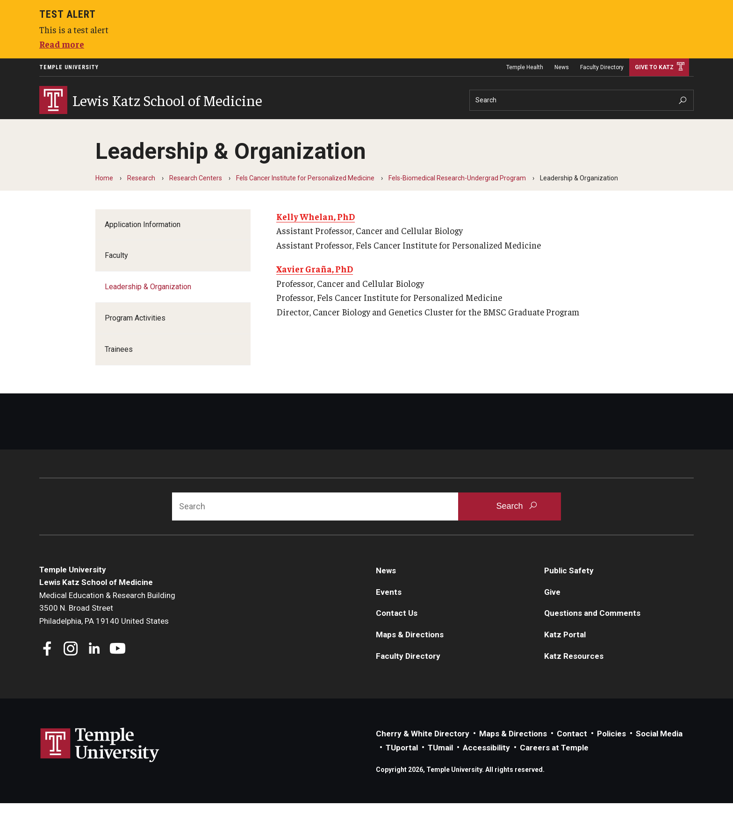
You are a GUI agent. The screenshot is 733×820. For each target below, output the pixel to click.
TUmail (440, 764)
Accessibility (486, 764)
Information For (378, 126)
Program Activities (135, 334)
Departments (442, 126)
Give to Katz (654, 67)
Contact (572, 750)
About (54, 126)
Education (103, 126)
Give (552, 608)
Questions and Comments (592, 630)
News (561, 67)
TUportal (402, 764)
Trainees (119, 366)
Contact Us (396, 630)
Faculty (116, 272)
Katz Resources (574, 672)
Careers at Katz (305, 126)
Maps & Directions (410, 651)
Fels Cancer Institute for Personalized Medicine (305, 195)
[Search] (581, 100)
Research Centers (195, 195)
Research (157, 126)
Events (389, 608)
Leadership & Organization (148, 303)
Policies (611, 750)
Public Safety (569, 587)
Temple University (69, 67)
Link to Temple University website (100, 762)
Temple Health (524, 67)
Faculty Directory (602, 67)
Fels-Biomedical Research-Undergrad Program (457, 195)
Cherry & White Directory (422, 750)
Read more (61, 44)
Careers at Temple (554, 764)
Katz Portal (565, 651)
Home (104, 195)
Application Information (142, 241)
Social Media (659, 750)
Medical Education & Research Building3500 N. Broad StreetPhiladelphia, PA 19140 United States (107, 624)
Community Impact (225, 126)
